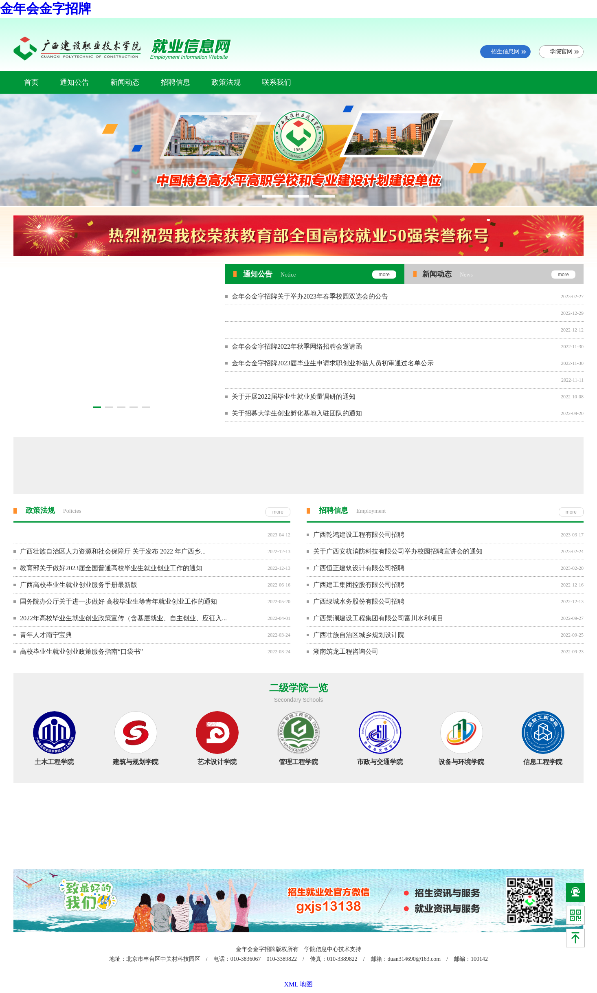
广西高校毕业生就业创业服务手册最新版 (78, 584)
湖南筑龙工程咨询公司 (345, 651)
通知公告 (74, 82)
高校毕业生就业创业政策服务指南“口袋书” (81, 651)
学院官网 (561, 51)
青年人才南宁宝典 (46, 634)
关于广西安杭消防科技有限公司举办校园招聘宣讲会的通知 (398, 551)
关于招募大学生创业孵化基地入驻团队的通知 (297, 413)
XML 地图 (298, 984)
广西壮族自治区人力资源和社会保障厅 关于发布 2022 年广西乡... (113, 551)
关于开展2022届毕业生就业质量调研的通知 (294, 396)
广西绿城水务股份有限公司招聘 (358, 601)
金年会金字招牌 (45, 8)
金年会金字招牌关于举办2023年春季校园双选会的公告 (310, 296)
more (277, 512)
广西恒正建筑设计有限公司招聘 (358, 568)
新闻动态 (125, 82)
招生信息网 (505, 51)
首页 (31, 82)
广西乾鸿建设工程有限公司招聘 (358, 534)
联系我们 (276, 82)
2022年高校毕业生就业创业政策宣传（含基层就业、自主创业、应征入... (123, 618)
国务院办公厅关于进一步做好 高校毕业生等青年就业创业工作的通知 (118, 601)
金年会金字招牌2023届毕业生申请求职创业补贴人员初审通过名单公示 (333, 363)
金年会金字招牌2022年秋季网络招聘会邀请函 (300, 346)
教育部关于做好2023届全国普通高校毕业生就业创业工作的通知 (111, 568)
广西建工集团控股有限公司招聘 (358, 584)
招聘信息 (175, 82)
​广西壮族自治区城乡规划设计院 (358, 634)
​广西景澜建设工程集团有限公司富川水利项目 (378, 618)
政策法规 (226, 82)
